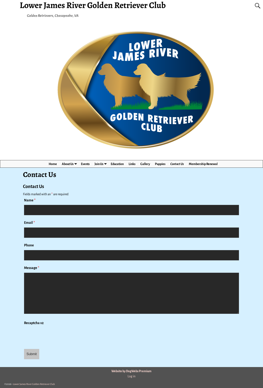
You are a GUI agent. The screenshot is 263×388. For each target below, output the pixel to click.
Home (53, 164)
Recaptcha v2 (34, 323)
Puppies (160, 164)
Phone (29, 245)
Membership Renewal (203, 164)
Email (29, 223)
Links (132, 164)
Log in (131, 376)
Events (85, 164)
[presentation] (55, 336)
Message (31, 268)
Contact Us (177, 164)
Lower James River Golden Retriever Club (34, 384)
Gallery (145, 164)
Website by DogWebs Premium (131, 371)
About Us (70, 163)
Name (30, 200)
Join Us (101, 163)
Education (117, 164)
